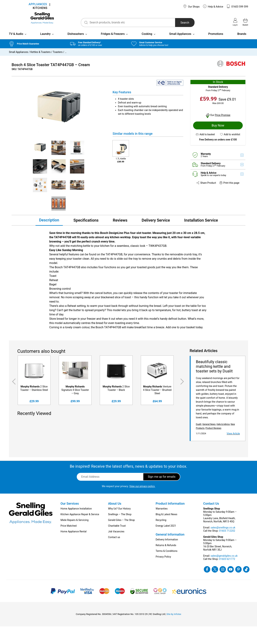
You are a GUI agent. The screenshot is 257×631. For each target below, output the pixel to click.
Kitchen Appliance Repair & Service (80, 519)
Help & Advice (213, 6)
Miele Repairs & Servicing (75, 524)
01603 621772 (227, 563)
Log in (235, 22)
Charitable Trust (117, 530)
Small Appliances (180, 38)
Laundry (45, 38)
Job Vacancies (116, 536)
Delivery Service (156, 225)
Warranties (162, 513)
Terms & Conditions (166, 555)
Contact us (114, 541)
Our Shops (191, 6)
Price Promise (222, 119)
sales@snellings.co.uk (223, 532)
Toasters (57, 56)
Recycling (161, 524)
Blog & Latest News (166, 519)
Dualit (198, 429)
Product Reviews (213, 433)
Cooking (147, 38)
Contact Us (211, 508)
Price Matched (69, 530)
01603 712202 (227, 535)
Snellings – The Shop (120, 519)
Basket (245, 22)
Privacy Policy (163, 561)
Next (183, 386)
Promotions (215, 38)
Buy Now (218, 130)
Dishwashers (75, 38)
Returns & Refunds (166, 549)
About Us (114, 508)
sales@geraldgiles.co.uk (224, 560)
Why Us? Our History (119, 513)
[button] (205, 139)
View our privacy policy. (142, 490)
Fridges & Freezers (113, 38)
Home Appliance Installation (76, 513)
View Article (233, 438)
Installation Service (201, 225)
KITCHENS (40, 8)
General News (209, 429)
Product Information (170, 508)
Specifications (86, 225)
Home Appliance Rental (74, 536)
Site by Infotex (174, 618)
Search (174, 22)
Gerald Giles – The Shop (121, 524)
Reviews (120, 225)
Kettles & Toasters (40, 56)
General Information (170, 539)
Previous (13, 386)
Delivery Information (167, 544)
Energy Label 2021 (166, 530)
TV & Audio (16, 38)
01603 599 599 (237, 6)
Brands (241, 38)
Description (49, 224)
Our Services (70, 508)
